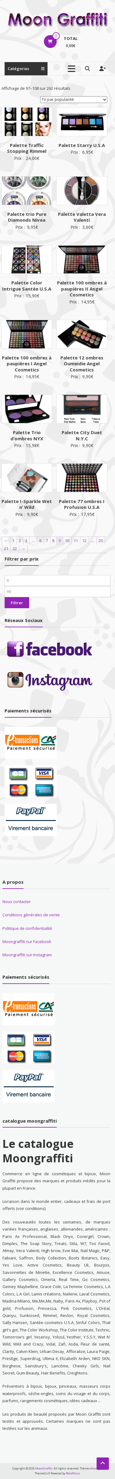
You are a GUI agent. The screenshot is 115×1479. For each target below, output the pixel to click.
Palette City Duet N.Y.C (82, 435)
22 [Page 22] (15, 548)
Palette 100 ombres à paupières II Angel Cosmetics (82, 289)
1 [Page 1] (13, 540)
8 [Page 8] (53, 540)
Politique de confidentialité (27, 928)
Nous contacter (16, 901)
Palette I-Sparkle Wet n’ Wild (27, 504)
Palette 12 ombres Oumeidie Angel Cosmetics (81, 364)
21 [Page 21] (6, 548)
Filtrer (17, 602)
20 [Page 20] (100, 540)
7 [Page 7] (47, 540)
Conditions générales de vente (31, 915)
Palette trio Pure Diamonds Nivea (26, 217)
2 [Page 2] (20, 540)
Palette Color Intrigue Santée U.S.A (26, 286)
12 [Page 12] (84, 540)
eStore (94, 1468)
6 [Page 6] (40, 540)
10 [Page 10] (67, 540)
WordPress (73, 1473)
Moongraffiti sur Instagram (27, 955)
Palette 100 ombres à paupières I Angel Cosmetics (27, 364)
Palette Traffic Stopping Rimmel (26, 148)
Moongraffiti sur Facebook (26, 941)
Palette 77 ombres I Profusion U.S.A (82, 504)
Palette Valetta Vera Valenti (82, 217)
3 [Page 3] (26, 540)
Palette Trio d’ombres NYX (26, 435)
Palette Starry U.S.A (82, 145)
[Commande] (73, 99)
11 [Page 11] (76, 540)
